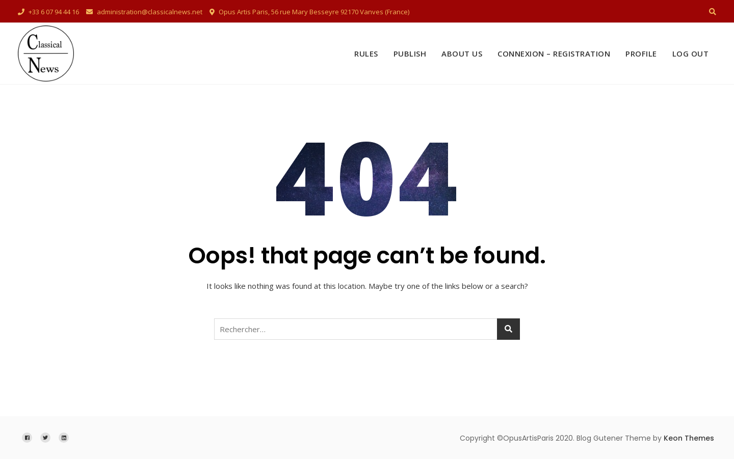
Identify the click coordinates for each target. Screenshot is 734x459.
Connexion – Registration (553, 53)
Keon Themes (689, 438)
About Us (461, 53)
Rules (366, 53)
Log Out (690, 53)
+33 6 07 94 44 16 (48, 11)
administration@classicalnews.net (144, 11)
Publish (410, 53)
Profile (641, 53)
